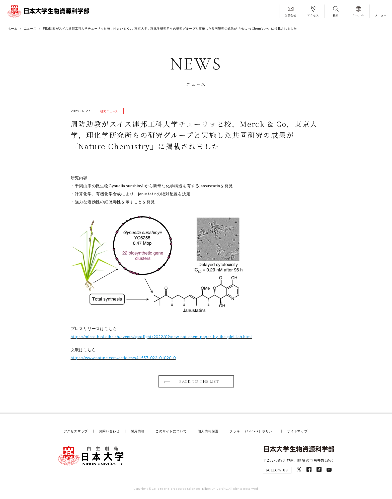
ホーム (12, 28)
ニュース (30, 28)
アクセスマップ (76, 431)
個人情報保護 (208, 431)
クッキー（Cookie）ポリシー (252, 431)
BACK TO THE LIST (199, 381)
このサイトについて (171, 431)
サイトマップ (297, 431)
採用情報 (137, 431)
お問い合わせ (109, 431)
